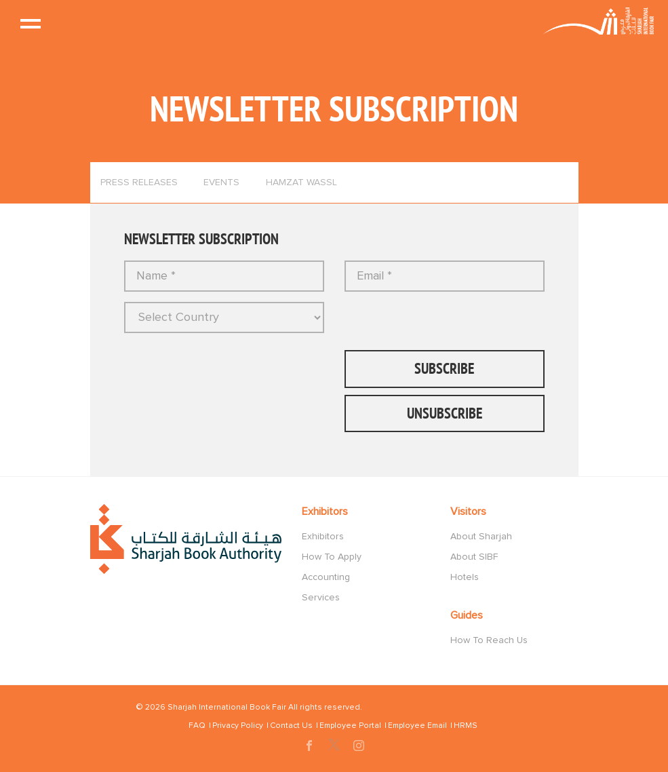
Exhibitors (323, 536)
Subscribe (444, 368)
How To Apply (331, 557)
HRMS (465, 726)
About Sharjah (481, 536)
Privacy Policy (237, 726)
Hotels (464, 577)
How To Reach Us (489, 640)
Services (321, 597)
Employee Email (417, 726)
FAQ (197, 726)
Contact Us (291, 726)
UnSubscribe (444, 413)
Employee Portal (350, 726)
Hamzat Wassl (301, 182)
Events (221, 182)
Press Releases (139, 182)
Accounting (326, 577)
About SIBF (474, 557)
